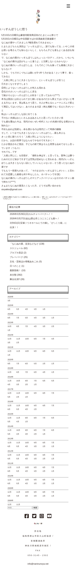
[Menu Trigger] (68, 6)
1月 (44, 309)
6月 (9, 309)
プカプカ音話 (16, 253)
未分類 (13, 275)
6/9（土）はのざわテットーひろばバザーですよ (57, 198)
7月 (17, 318)
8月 (9, 318)
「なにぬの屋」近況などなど (24, 244)
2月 (52, 326)
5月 (17, 309)
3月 (9, 301)
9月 (17, 326)
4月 (26, 309)
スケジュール (16, 248)
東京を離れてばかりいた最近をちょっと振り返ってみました (22, 198)
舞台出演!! (15, 279)
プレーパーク (16, 257)
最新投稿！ (15, 270)
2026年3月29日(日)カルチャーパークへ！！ (31, 214)
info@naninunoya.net (38, 564)
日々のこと (15, 266)
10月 (9, 326)
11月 (18, 339)
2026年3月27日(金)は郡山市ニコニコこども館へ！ (35, 218)
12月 (9, 339)
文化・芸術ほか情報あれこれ (24, 261)
